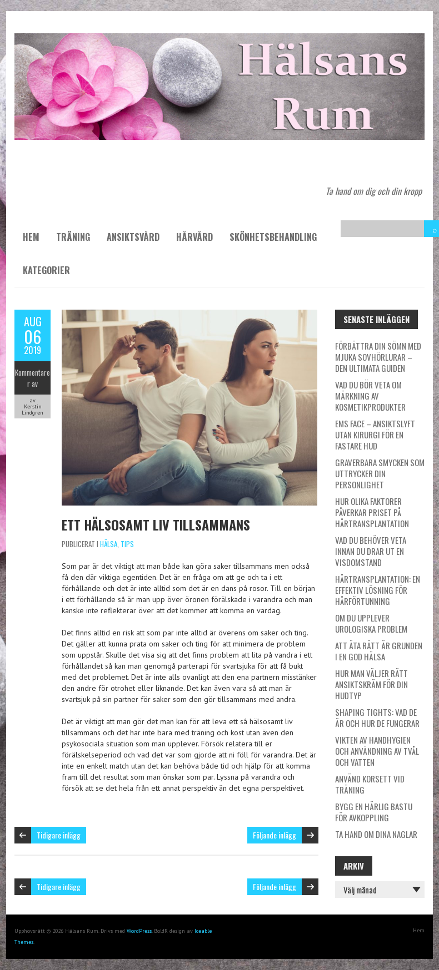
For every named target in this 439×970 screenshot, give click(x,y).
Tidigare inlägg (59, 835)
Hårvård (194, 237)
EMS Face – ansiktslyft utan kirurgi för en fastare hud (375, 434)
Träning (73, 237)
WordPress (139, 930)
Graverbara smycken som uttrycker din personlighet (380, 473)
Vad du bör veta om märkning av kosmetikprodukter (370, 395)
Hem (31, 237)
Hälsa (108, 543)
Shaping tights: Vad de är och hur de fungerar (377, 717)
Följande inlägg (274, 835)
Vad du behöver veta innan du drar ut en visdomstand (370, 551)
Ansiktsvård (133, 237)
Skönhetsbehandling (273, 237)
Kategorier (46, 270)
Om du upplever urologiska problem (371, 623)
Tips (127, 543)
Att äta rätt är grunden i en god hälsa (378, 651)
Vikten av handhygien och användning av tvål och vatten (377, 751)
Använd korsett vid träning (370, 784)
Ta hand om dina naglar (376, 834)
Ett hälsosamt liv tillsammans (156, 524)
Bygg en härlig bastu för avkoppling (373, 812)
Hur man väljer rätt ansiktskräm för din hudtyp (371, 684)
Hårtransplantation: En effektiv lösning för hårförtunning (377, 590)
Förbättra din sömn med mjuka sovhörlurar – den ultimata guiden (378, 357)
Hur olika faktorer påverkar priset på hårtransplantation (372, 512)
